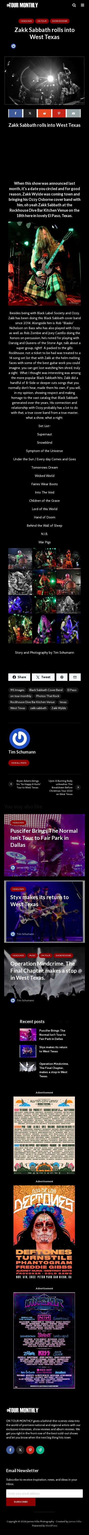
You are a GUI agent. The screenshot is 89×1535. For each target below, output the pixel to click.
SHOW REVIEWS (59, 21)
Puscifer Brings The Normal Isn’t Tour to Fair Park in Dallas (52, 1035)
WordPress (51, 1525)
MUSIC (32, 955)
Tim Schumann (23, 46)
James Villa (19, 867)
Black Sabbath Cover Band (46, 690)
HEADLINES (26, 21)
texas (63, 702)
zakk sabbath (38, 708)
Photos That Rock (47, 696)
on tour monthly (20, 696)
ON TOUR (42, 21)
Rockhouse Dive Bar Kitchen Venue (32, 702)
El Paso (72, 690)
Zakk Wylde (59, 708)
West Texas (17, 708)
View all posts (18, 763)
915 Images (17, 690)
